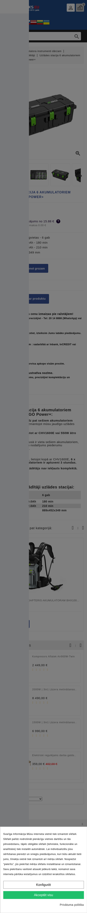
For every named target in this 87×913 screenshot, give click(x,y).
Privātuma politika (72, 904)
